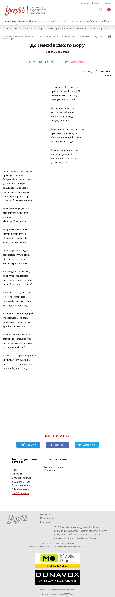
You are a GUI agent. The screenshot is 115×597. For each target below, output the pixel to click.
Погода (107, 3)
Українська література (17, 22)
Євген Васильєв (67, 544)
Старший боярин (21, 478)
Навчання (60, 21)
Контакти (85, 3)
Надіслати (28, 444)
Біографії (39, 28)
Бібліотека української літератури (18, 36)
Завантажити (109, 36)
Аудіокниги (26, 28)
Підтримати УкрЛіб (76, 61)
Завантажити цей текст (57, 435)
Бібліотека (12, 28)
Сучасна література (98, 28)
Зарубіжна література (42, 21)
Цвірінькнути (86, 444)
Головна (45, 514)
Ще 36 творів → (20, 493)
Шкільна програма (55, 28)
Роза (14, 470)
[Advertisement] (25, 114)
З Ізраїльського (20, 489)
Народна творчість (76, 28)
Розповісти (57, 444)
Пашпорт (17, 474)
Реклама (96, 3)
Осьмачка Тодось (50, 36)
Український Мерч (99, 21)
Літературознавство (78, 21)
